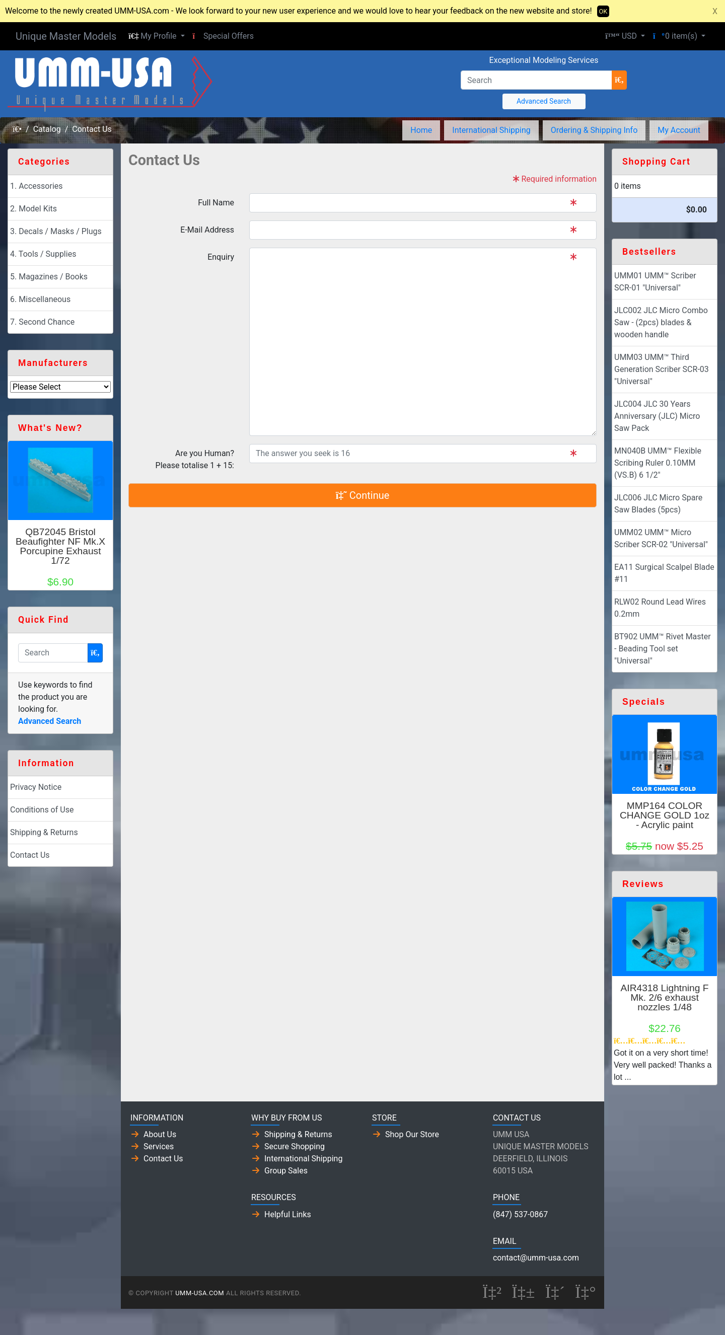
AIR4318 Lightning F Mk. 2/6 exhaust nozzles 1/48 (665, 997)
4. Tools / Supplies (43, 254)
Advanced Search (544, 101)
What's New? (50, 428)
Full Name (216, 202)
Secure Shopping (294, 1146)
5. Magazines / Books (49, 276)
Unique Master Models (66, 36)
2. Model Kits (33, 208)
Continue (363, 495)
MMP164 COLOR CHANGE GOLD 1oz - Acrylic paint (664, 815)
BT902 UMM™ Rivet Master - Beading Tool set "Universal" (662, 648)
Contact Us (92, 129)
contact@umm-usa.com (536, 1258)
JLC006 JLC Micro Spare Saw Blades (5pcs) (658, 503)
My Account (679, 130)
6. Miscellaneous (40, 299)
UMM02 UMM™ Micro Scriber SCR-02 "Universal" (661, 538)
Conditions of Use (42, 809)
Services (158, 1146)
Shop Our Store (412, 1134)
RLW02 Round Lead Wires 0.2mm (660, 608)
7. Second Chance (42, 322)
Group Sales (286, 1170)
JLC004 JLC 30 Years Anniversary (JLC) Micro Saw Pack (657, 416)
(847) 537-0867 (520, 1214)
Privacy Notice (35, 787)
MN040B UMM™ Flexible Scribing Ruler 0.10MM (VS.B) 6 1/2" (657, 463)
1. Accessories (36, 186)
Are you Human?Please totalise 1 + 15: (195, 459)
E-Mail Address (207, 230)
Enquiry (220, 257)
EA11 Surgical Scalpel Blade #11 (664, 573)
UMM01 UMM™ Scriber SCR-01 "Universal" (655, 281)
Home (421, 130)
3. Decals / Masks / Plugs (56, 231)
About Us (159, 1134)
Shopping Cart (656, 162)
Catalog (47, 129)
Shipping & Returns (44, 832)
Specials (643, 702)
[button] (156, 36)
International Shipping (491, 130)
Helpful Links (287, 1214)
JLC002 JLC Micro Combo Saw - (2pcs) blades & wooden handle (661, 322)
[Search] (536, 80)
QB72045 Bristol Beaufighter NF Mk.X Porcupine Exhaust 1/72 (60, 546)
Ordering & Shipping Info (594, 130)
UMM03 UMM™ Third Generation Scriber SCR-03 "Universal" (661, 369)
